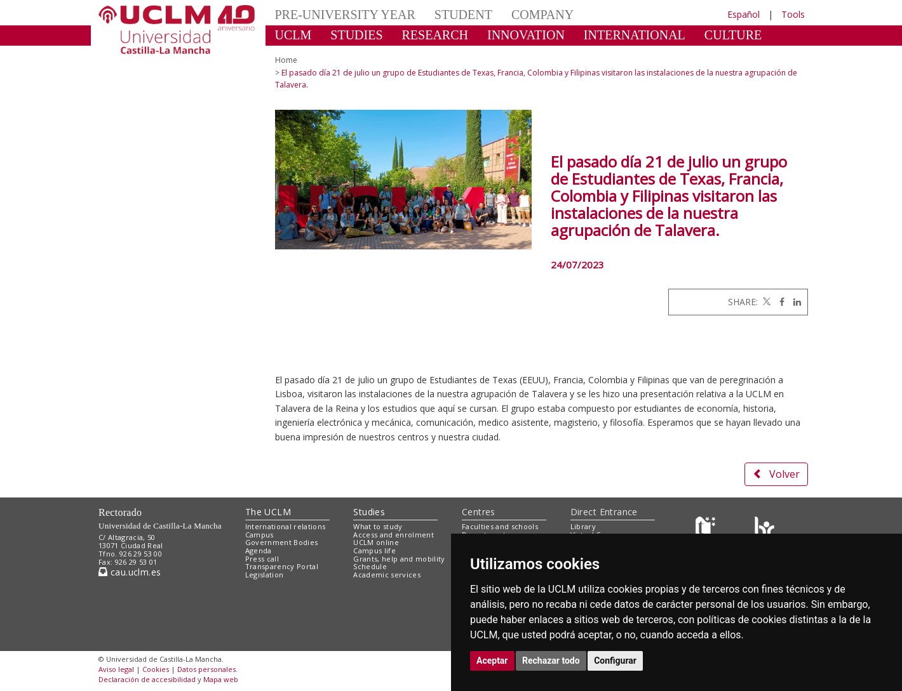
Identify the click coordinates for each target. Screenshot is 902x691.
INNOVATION (526, 35)
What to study (377, 526)
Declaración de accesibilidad (147, 679)
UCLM (293, 35)
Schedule (370, 566)
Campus (259, 534)
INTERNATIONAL (634, 35)
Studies (369, 512)
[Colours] (764, 529)
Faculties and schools (500, 526)
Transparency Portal (281, 566)
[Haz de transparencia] (707, 529)
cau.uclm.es (129, 572)
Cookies (155, 669)
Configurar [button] (615, 660)
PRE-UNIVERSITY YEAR (345, 15)
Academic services (387, 574)
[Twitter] (765, 302)
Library (583, 526)
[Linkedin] (794, 302)
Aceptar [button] (492, 660)
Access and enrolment (393, 534)
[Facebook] (778, 302)
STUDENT (463, 15)
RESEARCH (435, 35)
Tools (793, 14)
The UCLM (268, 512)
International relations (285, 526)
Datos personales (206, 669)
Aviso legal (116, 669)
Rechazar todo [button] (551, 660)
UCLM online (376, 542)
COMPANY (542, 15)
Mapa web (220, 679)
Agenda (258, 550)
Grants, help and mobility (399, 558)
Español (743, 14)
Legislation (264, 574)
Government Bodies (281, 542)
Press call (262, 558)
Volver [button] (776, 474)
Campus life (374, 550)
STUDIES (356, 35)
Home (286, 60)
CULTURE (733, 35)
